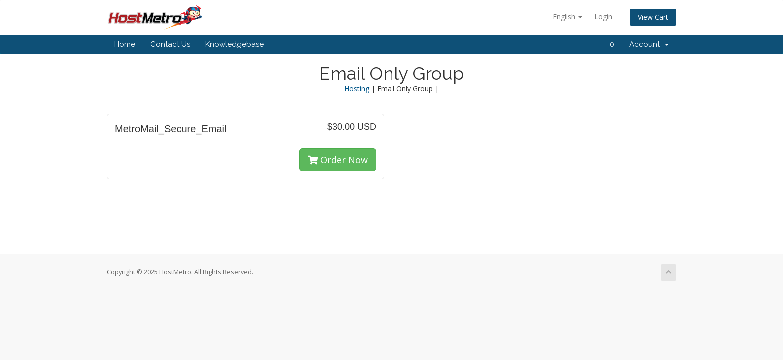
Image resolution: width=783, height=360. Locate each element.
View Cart (653, 17)
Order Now (338, 160)
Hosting (356, 89)
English (567, 17)
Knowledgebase (234, 44)
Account (649, 44)
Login (603, 17)
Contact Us (170, 44)
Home (124, 44)
